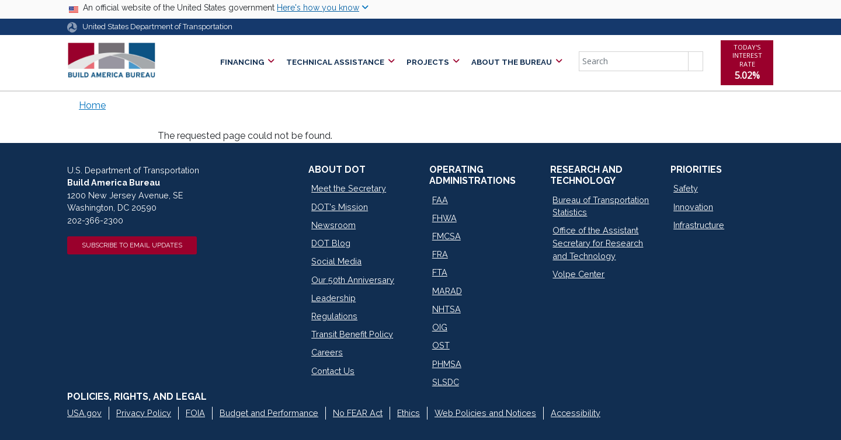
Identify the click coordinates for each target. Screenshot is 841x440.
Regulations (334, 316)
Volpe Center (578, 274)
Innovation (693, 207)
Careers (327, 352)
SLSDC (445, 382)
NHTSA (446, 309)
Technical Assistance (335, 62)
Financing (242, 62)
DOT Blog (330, 243)
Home (92, 105)
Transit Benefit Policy (352, 334)
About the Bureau (511, 62)
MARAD (447, 291)
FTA (439, 272)
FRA (440, 254)
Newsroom (333, 225)
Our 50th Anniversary (352, 280)
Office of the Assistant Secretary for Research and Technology (597, 242)
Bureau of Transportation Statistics (600, 206)
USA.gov (84, 413)
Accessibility (575, 413)
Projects (427, 62)
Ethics (408, 413)
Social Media (336, 261)
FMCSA (446, 236)
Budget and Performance (269, 413)
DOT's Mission (339, 207)
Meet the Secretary (348, 188)
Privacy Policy (143, 413)
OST (441, 345)
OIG (439, 327)
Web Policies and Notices (485, 413)
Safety (685, 188)
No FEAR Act (358, 413)
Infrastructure (698, 225)
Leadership (333, 298)
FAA (440, 200)
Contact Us (333, 371)
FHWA (444, 218)
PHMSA (446, 364)
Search (695, 61)
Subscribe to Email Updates (132, 245)
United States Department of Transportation (157, 26)
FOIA (195, 413)
